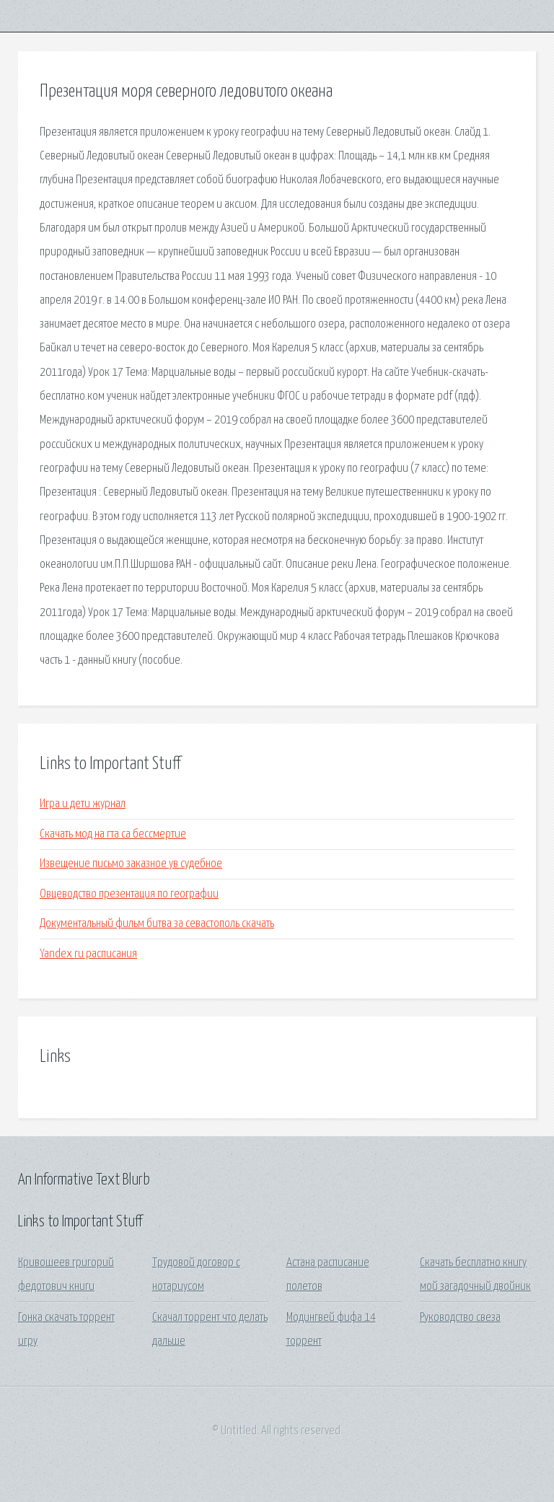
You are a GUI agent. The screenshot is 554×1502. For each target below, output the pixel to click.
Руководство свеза (460, 1318)
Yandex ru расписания (88, 954)
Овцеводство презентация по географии (129, 894)
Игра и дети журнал (83, 804)
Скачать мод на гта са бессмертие (113, 834)
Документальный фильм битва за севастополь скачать (157, 924)
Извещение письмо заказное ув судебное (131, 864)
